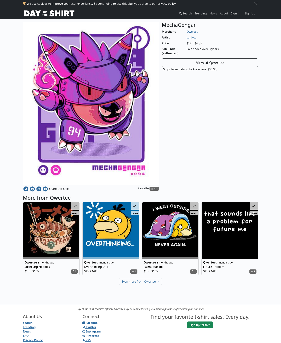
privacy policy (166, 4)
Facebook (90, 323)
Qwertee (192, 32)
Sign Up (250, 13)
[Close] (256, 3)
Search (27, 323)
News (213, 13)
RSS (86, 340)
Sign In (235, 13)
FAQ (26, 336)
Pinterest (90, 336)
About (224, 13)
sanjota (192, 37)
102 (154, 188)
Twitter (89, 327)
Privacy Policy (33, 340)
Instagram (91, 331)
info (75, 213)
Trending (201, 13)
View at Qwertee (210, 62)
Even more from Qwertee (140, 282)
